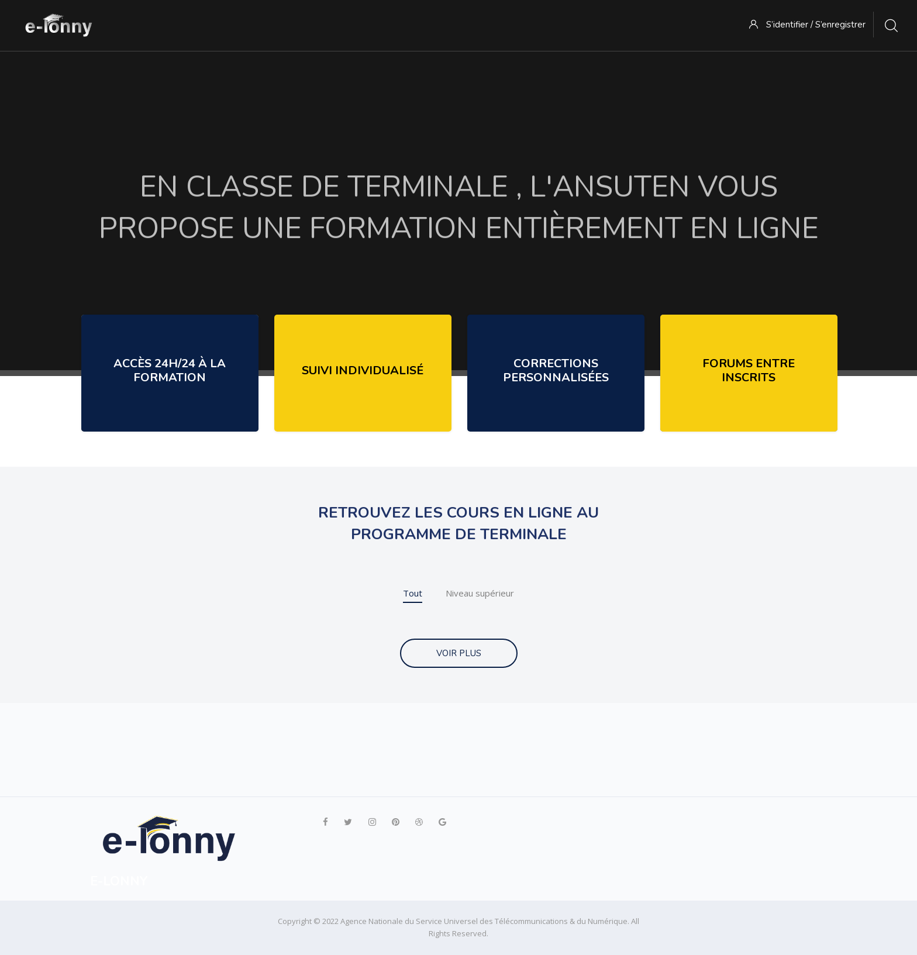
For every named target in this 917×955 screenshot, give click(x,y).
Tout (412, 593)
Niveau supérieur (480, 593)
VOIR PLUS (458, 653)
